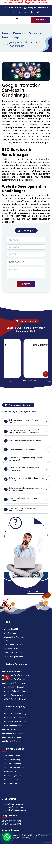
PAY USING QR (26, 748)
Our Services (26, 792)
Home (5, 44)
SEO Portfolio (24, 800)
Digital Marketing (10, 213)
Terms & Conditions (24, 796)
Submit (26, 283)
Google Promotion (15, 142)
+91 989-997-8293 (13, 7)
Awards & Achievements (37, 787)
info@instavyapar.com (36, 7)
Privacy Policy (7, 796)
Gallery (14, 792)
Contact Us (39, 792)
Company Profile (17, 787)
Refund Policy (41, 796)
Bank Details (38, 800)
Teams (4, 792)
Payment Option (8, 800)
